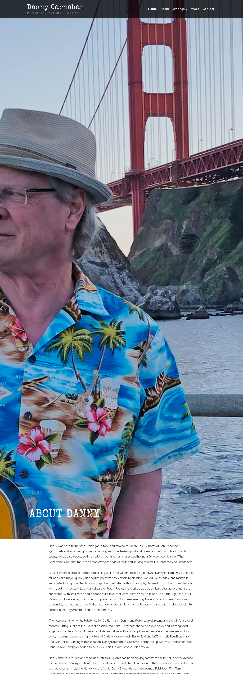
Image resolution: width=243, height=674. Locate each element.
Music (195, 9)
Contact (208, 9)
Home (152, 9)
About (164, 9)
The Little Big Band (170, 594)
